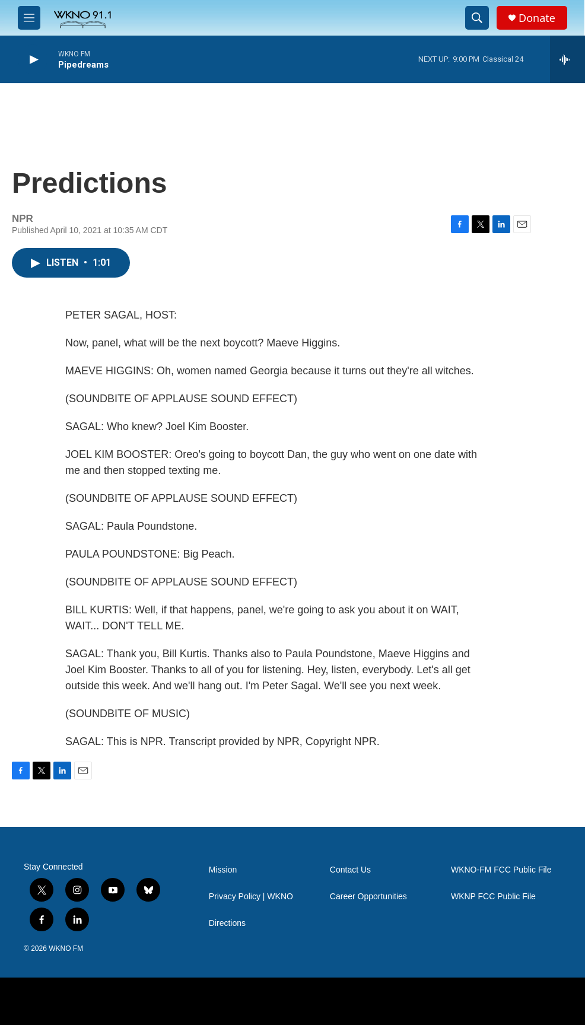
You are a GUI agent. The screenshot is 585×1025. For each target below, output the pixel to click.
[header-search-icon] (477, 18)
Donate (537, 18)
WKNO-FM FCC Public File (501, 869)
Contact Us (350, 869)
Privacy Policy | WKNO (251, 896)
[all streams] (567, 59)
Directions (227, 923)
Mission (223, 869)
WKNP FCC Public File (493, 896)
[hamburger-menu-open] (29, 18)
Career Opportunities (368, 896)
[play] (32, 59)
